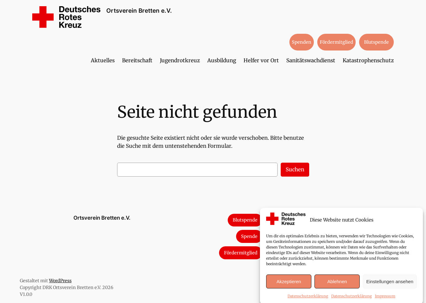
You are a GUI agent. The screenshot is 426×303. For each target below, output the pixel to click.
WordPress (60, 280)
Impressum (385, 299)
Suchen (295, 169)
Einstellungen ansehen (389, 284)
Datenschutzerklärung (308, 299)
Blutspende (376, 42)
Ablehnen (337, 284)
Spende (249, 236)
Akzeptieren (288, 284)
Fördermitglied (336, 42)
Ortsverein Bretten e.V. (139, 10)
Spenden (301, 42)
